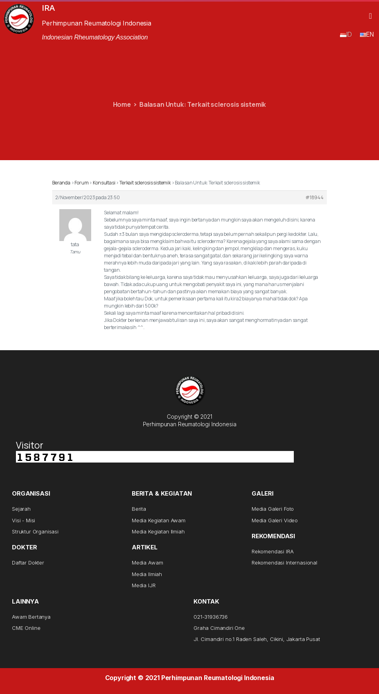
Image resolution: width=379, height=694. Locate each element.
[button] (370, 16)
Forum (81, 182)
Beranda (61, 182)
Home (122, 104)
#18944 (314, 197)
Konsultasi (104, 182)
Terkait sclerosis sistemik (145, 182)
